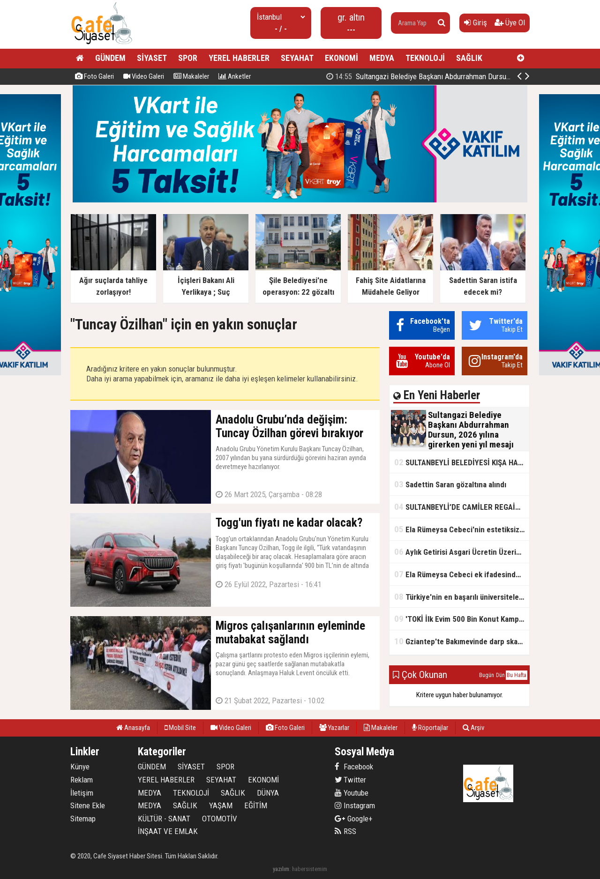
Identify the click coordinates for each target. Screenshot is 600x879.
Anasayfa (133, 727)
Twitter (350, 779)
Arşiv (473, 727)
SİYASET (152, 58)
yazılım (281, 868)
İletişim (81, 792)
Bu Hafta (516, 675)
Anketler (234, 76)
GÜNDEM (110, 58)
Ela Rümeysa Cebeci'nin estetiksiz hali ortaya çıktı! (461, 529)
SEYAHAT (297, 58)
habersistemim (309, 868)
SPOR (187, 58)
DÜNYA (268, 792)
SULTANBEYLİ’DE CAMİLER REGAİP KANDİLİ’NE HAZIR (461, 506)
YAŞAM (220, 805)
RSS (345, 831)
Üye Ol (510, 22)
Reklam (81, 779)
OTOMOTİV (219, 818)
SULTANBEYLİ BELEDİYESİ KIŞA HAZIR (461, 462)
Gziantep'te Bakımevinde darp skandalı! (461, 641)
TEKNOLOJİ (425, 58)
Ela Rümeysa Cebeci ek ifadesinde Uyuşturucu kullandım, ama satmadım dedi (461, 574)
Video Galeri (143, 76)
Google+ (354, 818)
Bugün (486, 675)
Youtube (351, 792)
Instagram (355, 805)
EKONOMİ (341, 58)
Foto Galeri (94, 76)
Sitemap (83, 818)
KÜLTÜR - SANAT (164, 818)
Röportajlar (430, 727)
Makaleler (191, 76)
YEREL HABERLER (239, 58)
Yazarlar (334, 727)
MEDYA (381, 58)
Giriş (475, 22)
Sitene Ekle (87, 805)
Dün (500, 675)
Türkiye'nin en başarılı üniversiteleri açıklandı (461, 596)
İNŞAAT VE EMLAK (168, 831)
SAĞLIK (469, 58)
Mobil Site (180, 727)
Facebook (354, 766)
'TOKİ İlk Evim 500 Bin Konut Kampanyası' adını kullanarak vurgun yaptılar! (461, 618)
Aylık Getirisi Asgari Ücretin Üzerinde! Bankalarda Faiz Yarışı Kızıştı (461, 551)
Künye (80, 766)
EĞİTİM (255, 805)
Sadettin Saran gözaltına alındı (450, 484)
